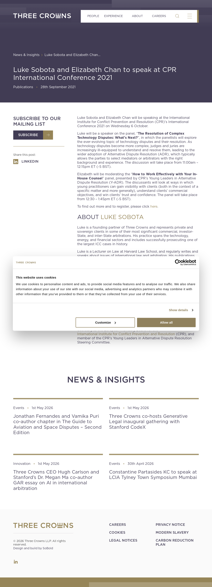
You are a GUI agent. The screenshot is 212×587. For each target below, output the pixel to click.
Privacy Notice (170, 525)
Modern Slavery (172, 533)
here (153, 206)
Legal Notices (123, 540)
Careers (159, 16)
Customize (105, 322)
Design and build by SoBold (33, 548)
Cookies (117, 533)
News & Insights (26, 55)
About (137, 16)
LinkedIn (15, 561)
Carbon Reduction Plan (175, 542)
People (93, 16)
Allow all (166, 322)
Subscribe (28, 135)
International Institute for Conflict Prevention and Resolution (126, 334)
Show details (178, 310)
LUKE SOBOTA (122, 217)
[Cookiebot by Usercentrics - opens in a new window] (178, 262)
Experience (113, 16)
